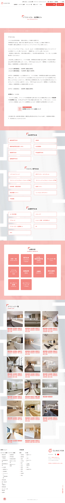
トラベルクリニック (15, 174)
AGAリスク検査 (13, 461)
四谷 (22, 475)
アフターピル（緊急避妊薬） (5, 475)
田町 (22, 471)
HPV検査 (12, 456)
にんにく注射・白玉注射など (43, 220)
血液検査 (12, 454)
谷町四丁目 (28, 469)
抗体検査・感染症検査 (15, 186)
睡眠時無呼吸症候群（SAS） (17, 146)
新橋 (22, 467)
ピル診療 (4, 467)
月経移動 (5, 471)
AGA (11, 232)
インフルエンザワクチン (42, 192)
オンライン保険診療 (5, 489)
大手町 (22, 460)
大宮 (27, 458)
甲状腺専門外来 (39, 152)
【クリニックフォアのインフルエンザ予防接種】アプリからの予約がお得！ (20, 181)
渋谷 (22, 465)
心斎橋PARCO (28, 464)
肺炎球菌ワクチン (14, 192)
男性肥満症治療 (5, 464)
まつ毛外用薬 (13, 214)
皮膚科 (3, 492)
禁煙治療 (4, 486)
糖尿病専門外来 (13, 140)
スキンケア (38, 214)
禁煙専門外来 (13, 152)
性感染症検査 (13, 458)
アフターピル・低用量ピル (16, 226)
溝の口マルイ (28, 461)
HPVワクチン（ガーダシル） (43, 174)
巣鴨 (22, 469)
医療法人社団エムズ (55, 457)
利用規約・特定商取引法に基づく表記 (55, 463)
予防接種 (12, 198)
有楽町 (22, 473)
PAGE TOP (62, 490)
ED (36, 226)
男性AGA (4, 454)
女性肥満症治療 (5, 461)
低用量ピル (5, 469)
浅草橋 (22, 454)
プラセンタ (12, 220)
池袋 (22, 458)
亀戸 (22, 462)
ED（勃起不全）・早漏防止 (4, 483)
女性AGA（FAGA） (4, 457)
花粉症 (37, 140)
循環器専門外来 (13, 158)
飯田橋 (22, 456)
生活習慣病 (38, 146)
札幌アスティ (28, 455)
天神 (27, 467)
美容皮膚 (4, 479)
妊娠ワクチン (39, 186)
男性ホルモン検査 (13, 465)
